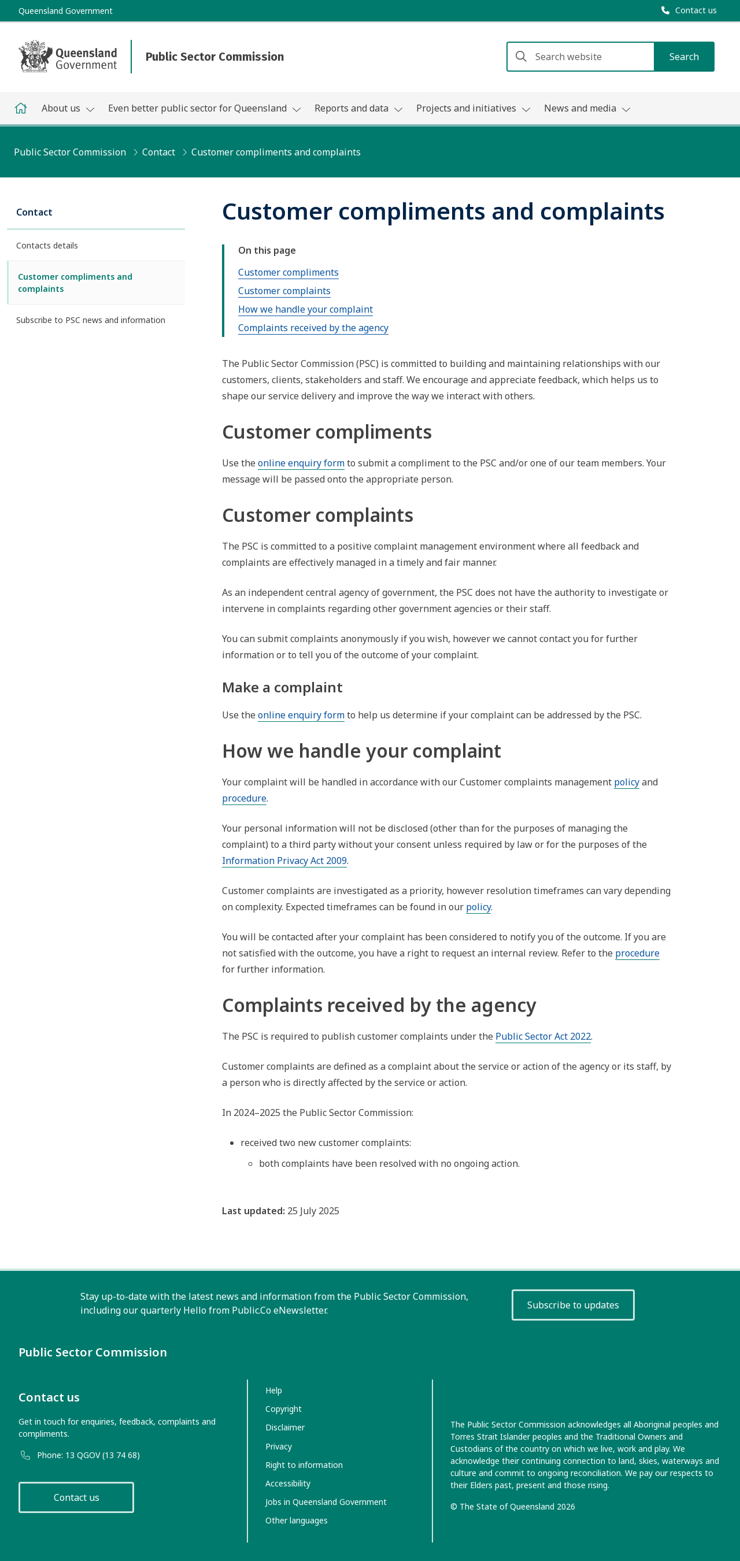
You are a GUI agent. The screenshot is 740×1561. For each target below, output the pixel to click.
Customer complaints (284, 290)
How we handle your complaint (305, 309)
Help (273, 1390)
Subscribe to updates (573, 1305)
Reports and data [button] (358, 108)
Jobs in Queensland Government (326, 1501)
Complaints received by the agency (313, 327)
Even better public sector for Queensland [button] (204, 108)
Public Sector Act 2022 (543, 1036)
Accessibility (287, 1483)
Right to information (304, 1464)
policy (626, 782)
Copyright (283, 1408)
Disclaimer (285, 1427)
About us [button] (68, 108)
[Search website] (610, 57)
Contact (158, 152)
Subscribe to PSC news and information (90, 319)
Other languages (296, 1520)
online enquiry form (301, 463)
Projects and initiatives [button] (473, 108)
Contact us (76, 1497)
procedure (244, 798)
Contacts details (47, 245)
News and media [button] (587, 108)
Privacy (278, 1446)
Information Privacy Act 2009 (284, 860)
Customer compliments (288, 272)
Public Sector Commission (70, 152)
